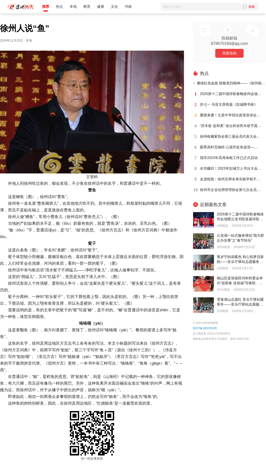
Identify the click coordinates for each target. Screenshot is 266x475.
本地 (73, 6)
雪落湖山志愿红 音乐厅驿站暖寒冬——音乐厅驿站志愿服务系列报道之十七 (240, 302)
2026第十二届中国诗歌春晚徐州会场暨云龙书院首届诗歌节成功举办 (240, 217)
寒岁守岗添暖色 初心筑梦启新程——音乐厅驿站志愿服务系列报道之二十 (240, 259)
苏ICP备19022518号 (205, 328)
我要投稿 (229, 53)
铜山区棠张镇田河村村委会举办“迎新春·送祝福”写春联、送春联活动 (240, 281)
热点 (59, 6)
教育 (86, 6)
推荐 (45, 6)
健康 (100, 6)
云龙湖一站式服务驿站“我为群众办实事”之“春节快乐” (240, 238)
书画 (128, 6)
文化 (114, 6)
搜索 (251, 6)
